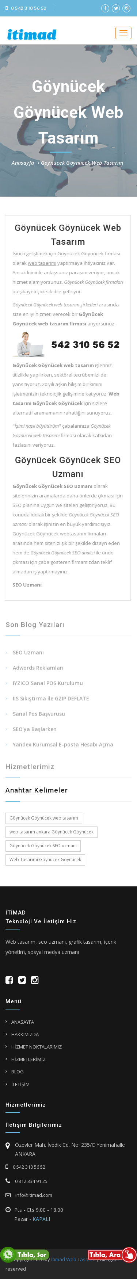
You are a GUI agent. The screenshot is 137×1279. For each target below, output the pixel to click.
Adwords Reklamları (38, 669)
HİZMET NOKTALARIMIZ (36, 1046)
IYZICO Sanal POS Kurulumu (48, 684)
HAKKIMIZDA (25, 1034)
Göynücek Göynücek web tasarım (43, 818)
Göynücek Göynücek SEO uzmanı (43, 846)
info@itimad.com (28, 1195)
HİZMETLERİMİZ (28, 1059)
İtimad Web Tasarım (73, 1259)
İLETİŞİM (20, 1084)
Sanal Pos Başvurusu (39, 715)
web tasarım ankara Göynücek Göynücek (51, 832)
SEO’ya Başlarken (35, 730)
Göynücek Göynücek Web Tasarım (82, 162)
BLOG (17, 1071)
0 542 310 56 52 (25, 8)
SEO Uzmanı (28, 653)
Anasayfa (23, 162)
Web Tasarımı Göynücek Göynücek (45, 859)
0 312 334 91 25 (26, 1181)
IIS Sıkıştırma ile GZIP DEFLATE (51, 699)
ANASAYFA (22, 1022)
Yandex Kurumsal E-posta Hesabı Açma (63, 745)
